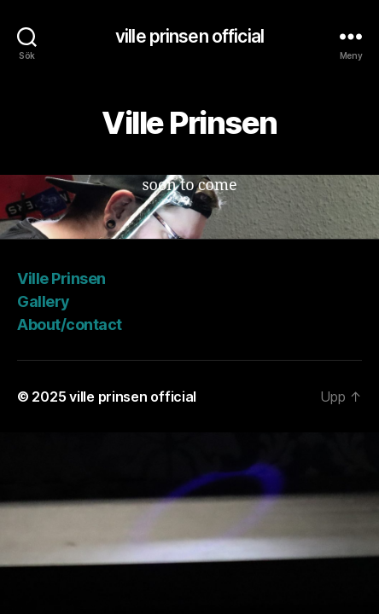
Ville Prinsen (61, 278)
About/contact (69, 324)
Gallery (43, 301)
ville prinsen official (189, 36)
